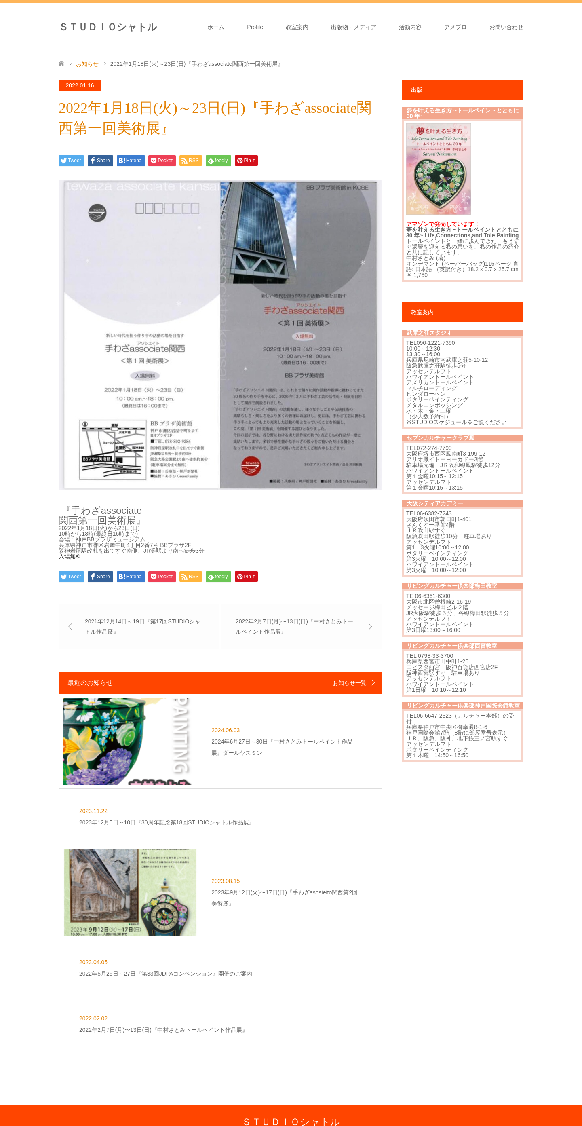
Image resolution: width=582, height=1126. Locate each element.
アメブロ (455, 27)
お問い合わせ (506, 27)
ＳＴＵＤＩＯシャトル (108, 26)
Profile (255, 27)
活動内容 (410, 27)
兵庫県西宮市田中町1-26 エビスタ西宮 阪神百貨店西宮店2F (452, 664)
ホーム (215, 27)
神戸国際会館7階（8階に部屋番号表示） (457, 732)
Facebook (76, 1115)
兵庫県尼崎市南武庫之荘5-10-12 (447, 360)
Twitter (64, 1115)
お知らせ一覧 (350, 683)
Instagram (89, 1115)
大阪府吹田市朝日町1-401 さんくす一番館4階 (439, 522)
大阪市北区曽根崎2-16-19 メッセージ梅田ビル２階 (438, 604)
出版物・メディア (353, 27)
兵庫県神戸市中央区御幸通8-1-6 (446, 727)
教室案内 (297, 27)
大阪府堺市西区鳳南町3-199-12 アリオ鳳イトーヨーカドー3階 (445, 456)
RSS (101, 1115)
